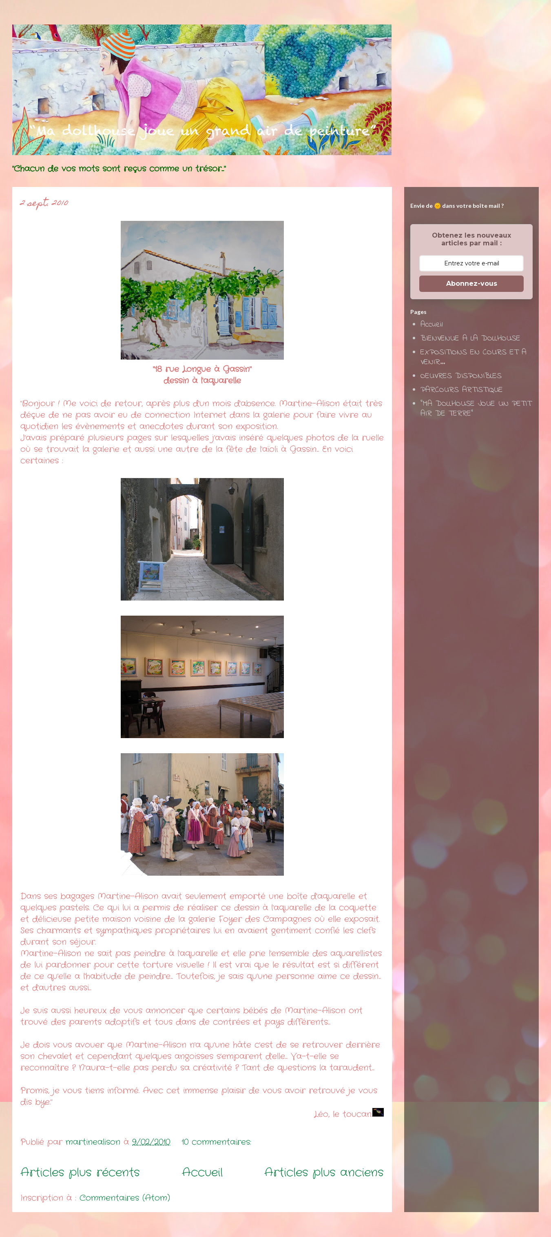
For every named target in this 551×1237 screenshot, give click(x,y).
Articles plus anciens (324, 1173)
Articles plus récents (80, 1173)
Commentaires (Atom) (125, 1198)
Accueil (202, 1173)
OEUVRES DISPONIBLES (461, 376)
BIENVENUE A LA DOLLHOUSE (470, 339)
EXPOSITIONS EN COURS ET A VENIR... (473, 357)
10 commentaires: (217, 1142)
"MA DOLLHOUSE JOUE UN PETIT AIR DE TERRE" (475, 409)
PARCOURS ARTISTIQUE (461, 390)
